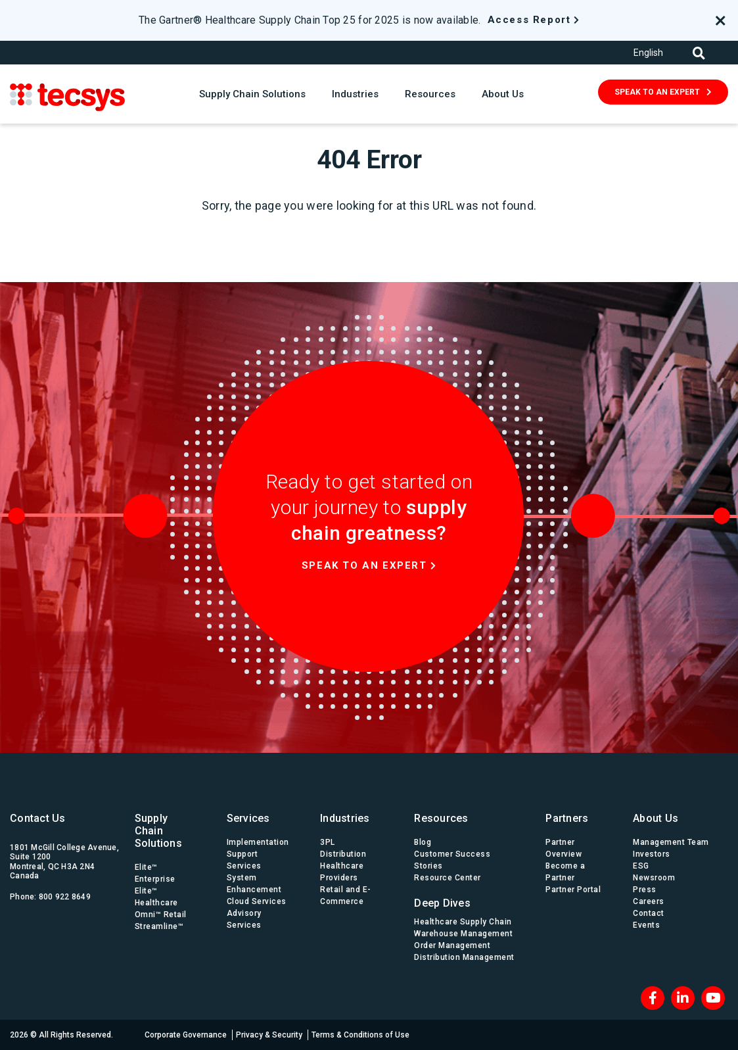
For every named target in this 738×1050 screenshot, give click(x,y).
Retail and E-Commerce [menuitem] (345, 895)
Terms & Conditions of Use (360, 1034)
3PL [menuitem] (327, 842)
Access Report (529, 20)
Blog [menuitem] (422, 842)
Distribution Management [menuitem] (464, 957)
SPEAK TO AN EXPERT (657, 92)
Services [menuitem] (248, 818)
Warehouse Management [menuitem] (463, 933)
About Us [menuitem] (655, 818)
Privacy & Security (269, 1034)
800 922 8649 (65, 896)
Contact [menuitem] (648, 913)
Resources (430, 94)
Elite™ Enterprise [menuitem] (155, 873)
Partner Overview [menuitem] (563, 848)
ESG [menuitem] (641, 866)
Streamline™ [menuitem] (159, 926)
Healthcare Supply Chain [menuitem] (463, 921)
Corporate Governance (186, 1034)
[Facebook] (652, 998)
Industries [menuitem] (345, 818)
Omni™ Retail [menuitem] (161, 914)
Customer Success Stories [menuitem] (452, 860)
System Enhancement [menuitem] (254, 883)
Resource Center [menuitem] (447, 877)
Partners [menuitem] (566, 818)
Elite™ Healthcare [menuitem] (156, 896)
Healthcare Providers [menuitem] (341, 871)
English (648, 52)
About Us (503, 94)
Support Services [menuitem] (244, 860)
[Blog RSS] (713, 998)
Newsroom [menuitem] (654, 877)
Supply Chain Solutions (252, 94)
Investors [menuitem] (651, 854)
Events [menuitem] (646, 925)
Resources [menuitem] (441, 818)
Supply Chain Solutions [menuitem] (158, 830)
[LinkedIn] (683, 998)
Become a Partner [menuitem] (565, 871)
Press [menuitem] (645, 889)
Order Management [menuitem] (452, 945)
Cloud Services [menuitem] (257, 901)
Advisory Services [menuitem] (244, 919)
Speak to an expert (364, 565)
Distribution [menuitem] (343, 854)
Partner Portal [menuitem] (573, 889)
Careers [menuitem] (648, 901)
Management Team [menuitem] (671, 842)
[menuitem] (466, 900)
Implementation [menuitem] (258, 842)
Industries (355, 94)
